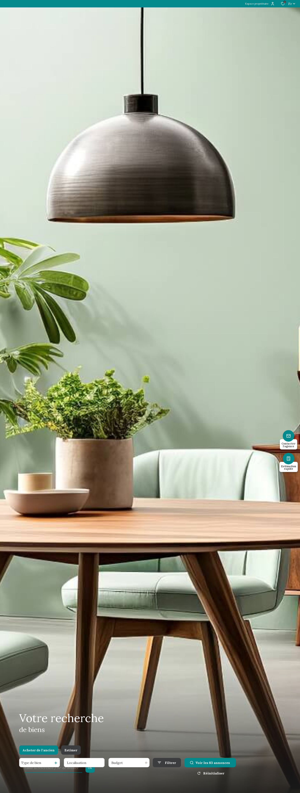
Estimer (70, 750)
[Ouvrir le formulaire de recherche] (167, 762)
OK (90, 768)
